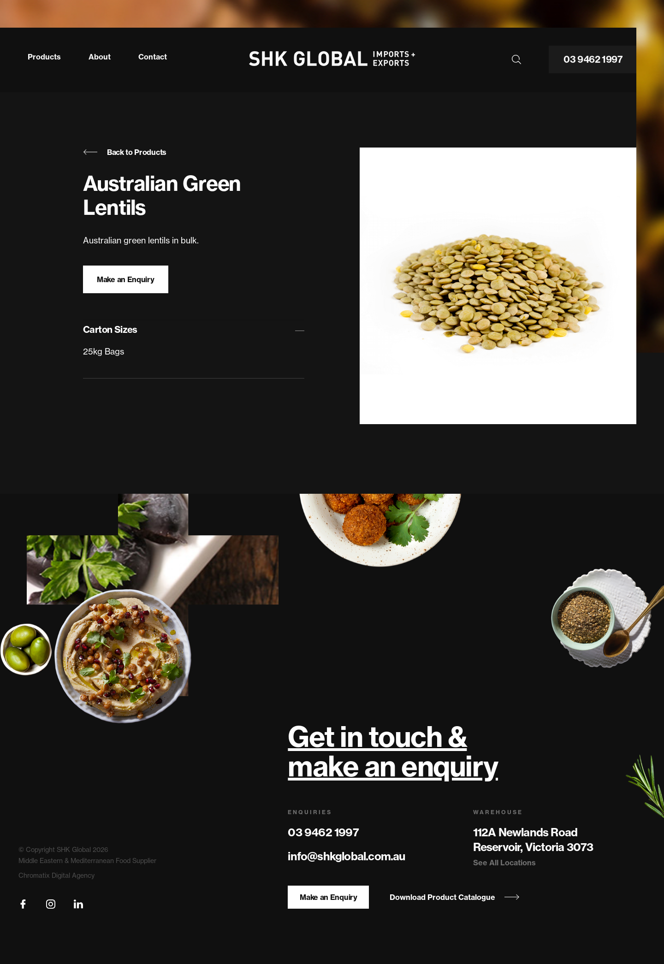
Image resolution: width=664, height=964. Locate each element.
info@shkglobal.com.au (346, 856)
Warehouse (498, 812)
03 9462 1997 (592, 57)
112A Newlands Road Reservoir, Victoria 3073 (533, 839)
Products (44, 54)
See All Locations (504, 862)
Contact (152, 54)
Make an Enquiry (125, 279)
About (100, 54)
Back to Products (124, 152)
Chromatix (34, 875)
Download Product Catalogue (454, 897)
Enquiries (310, 812)
